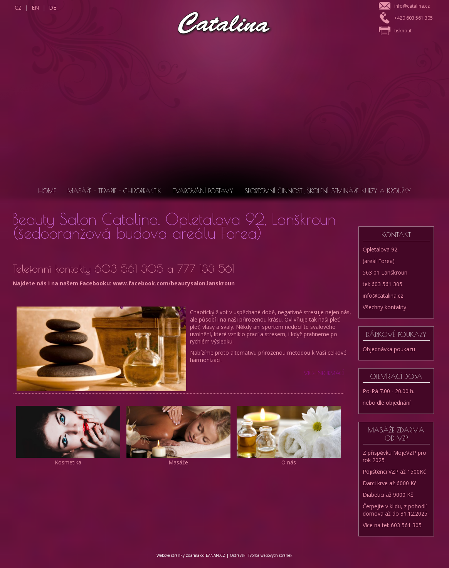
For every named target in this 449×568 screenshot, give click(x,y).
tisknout (403, 30)
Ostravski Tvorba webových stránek (261, 555)
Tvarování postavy (203, 191)
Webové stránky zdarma (177, 555)
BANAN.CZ (215, 555)
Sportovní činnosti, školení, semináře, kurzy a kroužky (328, 191)
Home (47, 191)
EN (35, 7)
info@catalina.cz (412, 6)
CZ (18, 7)
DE (52, 7)
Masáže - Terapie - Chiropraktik (114, 191)
